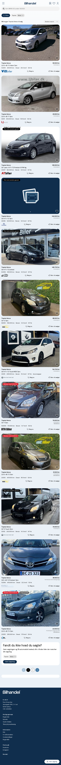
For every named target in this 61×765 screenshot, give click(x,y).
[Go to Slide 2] (29, 58)
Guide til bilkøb (7, 722)
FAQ (4, 732)
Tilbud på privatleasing (9, 724)
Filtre (5, 15)
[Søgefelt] (31, 9)
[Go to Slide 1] (28, 58)
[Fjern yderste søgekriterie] (22, 15)
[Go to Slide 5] (32, 58)
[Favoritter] (54, 3)
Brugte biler (6, 717)
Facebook (6, 747)
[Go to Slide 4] (31, 58)
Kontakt (5, 754)
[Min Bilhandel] (58, 3)
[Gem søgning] (51, 761)
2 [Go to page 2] (32, 670)
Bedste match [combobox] (49, 21)
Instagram (6, 750)
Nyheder (5, 719)
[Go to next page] (37, 670)
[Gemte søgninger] (50, 3)
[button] (30, 43)
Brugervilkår (6, 739)
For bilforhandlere (8, 734)
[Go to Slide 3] (30, 58)
